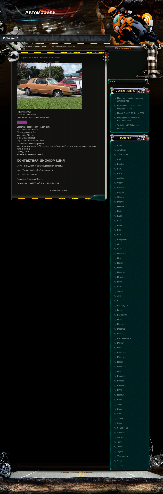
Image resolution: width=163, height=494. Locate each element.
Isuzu (119, 286)
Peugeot (121, 376)
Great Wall (121, 253)
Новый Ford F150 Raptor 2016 (130, 113)
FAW (119, 221)
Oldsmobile (122, 366)
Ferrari (120, 225)
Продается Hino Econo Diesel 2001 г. (41, 57)
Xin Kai (120, 465)
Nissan (120, 362)
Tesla (119, 447)
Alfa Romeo (122, 150)
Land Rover (122, 315)
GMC (119, 249)
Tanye (119, 442)
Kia (118, 301)
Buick (119, 173)
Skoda (120, 418)
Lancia (120, 310)
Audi (119, 159)
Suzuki (120, 437)
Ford (119, 235)
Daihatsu (121, 206)
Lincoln (120, 324)
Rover (119, 399)
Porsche (120, 385)
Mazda (120, 334)
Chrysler (121, 192)
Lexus (119, 319)
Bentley (120, 164)
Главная (36, 46)
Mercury (120, 343)
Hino (119, 258)
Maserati (121, 329)
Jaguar (120, 291)
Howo (119, 268)
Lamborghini (122, 305)
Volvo (119, 461)
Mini (119, 348)
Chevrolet (121, 187)
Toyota (120, 451)
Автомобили (40, 12)
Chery (119, 183)
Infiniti (119, 282)
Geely (119, 244)
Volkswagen (122, 456)
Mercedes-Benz (124, 338)
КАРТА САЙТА (10, 38)
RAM (119, 390)
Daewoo (120, 202)
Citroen (120, 197)
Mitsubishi (121, 352)
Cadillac (120, 178)
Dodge (120, 211)
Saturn (120, 409)
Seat (119, 414)
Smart (119, 423)
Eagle (119, 216)
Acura (119, 145)
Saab (119, 404)
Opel (119, 371)
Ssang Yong (122, 428)
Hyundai (120, 277)
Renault (120, 395)
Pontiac (120, 381)
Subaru (120, 433)
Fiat (119, 230)
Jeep (119, 296)
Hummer (121, 272)
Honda (120, 263)
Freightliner (122, 239)
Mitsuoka (121, 357)
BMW (119, 169)
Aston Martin (122, 155)
